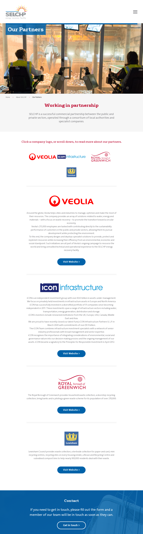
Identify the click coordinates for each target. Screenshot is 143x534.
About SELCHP (21, 97)
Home (8, 97)
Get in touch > (71, 525)
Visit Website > (71, 261)
